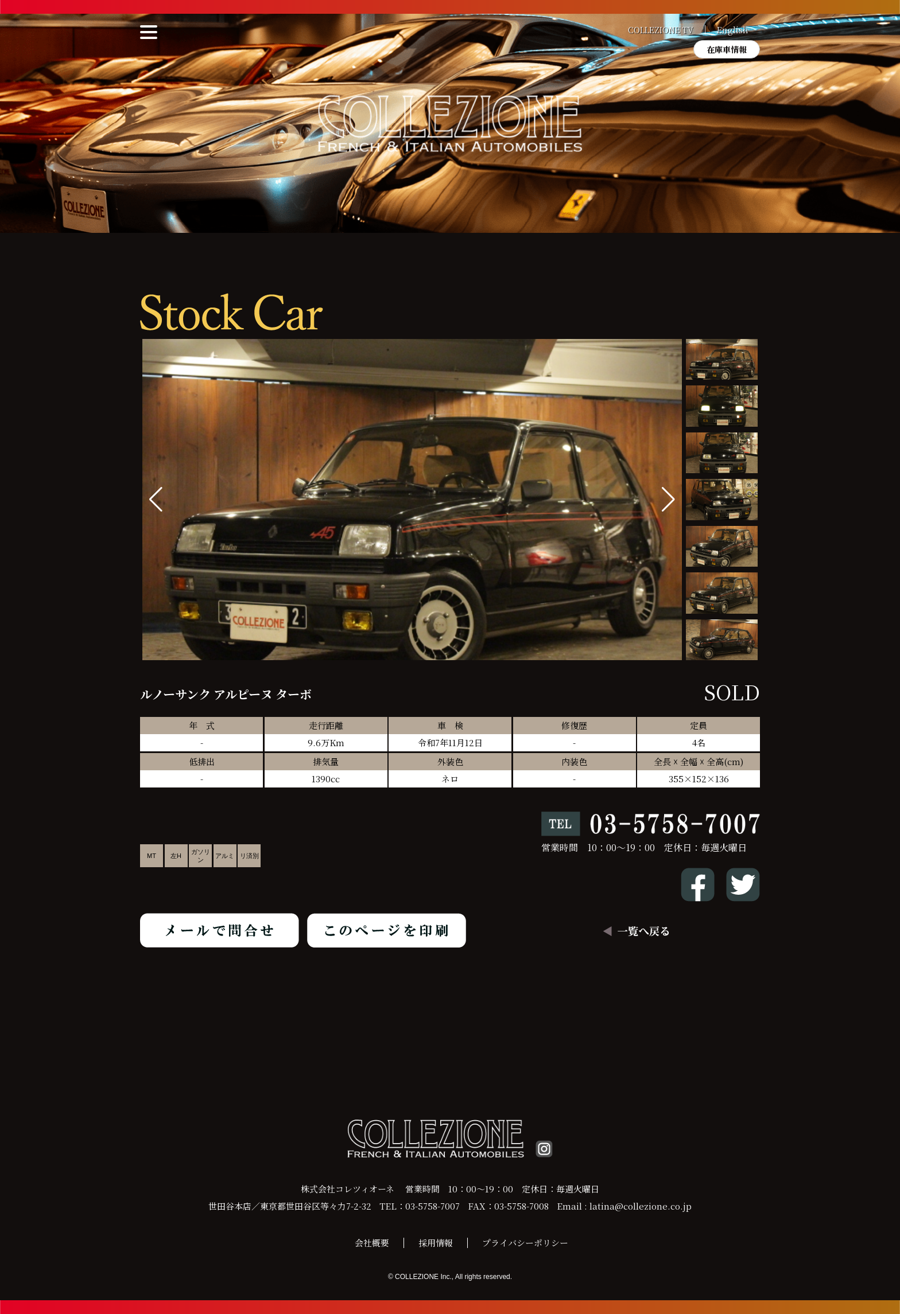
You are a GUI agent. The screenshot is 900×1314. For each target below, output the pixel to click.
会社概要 (372, 1243)
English (732, 29)
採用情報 (435, 1243)
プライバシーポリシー (525, 1243)
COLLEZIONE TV (660, 29)
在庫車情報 (727, 49)
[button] (668, 499)
